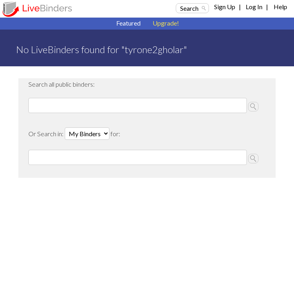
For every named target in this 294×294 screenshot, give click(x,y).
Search (189, 8)
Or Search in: (46, 133)
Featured (128, 23)
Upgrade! (166, 23)
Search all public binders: (61, 84)
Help (280, 6)
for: (115, 133)
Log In (254, 6)
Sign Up (224, 6)
